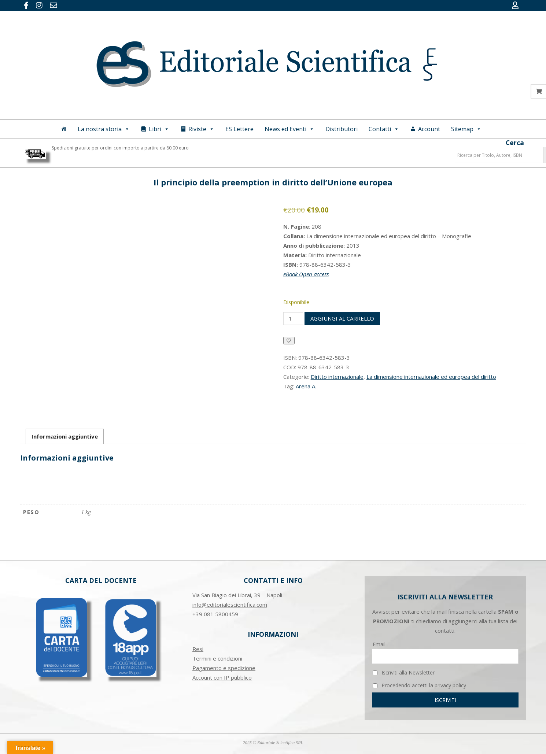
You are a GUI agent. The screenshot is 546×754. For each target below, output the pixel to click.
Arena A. (306, 386)
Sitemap (466, 129)
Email (379, 644)
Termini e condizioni (217, 658)
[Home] (63, 129)
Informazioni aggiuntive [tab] (65, 436)
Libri (159, 129)
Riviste (201, 129)
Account (429, 129)
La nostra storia (104, 129)
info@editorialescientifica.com (229, 604)
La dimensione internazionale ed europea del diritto (431, 376)
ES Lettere (239, 129)
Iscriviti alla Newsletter (404, 672)
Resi (197, 649)
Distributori (341, 129)
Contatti (384, 129)
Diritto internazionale (337, 376)
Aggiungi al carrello (342, 318)
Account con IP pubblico (222, 677)
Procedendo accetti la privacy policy (419, 685)
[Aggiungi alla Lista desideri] (289, 340)
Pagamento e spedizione (223, 668)
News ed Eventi (289, 129)
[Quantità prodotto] (293, 318)
